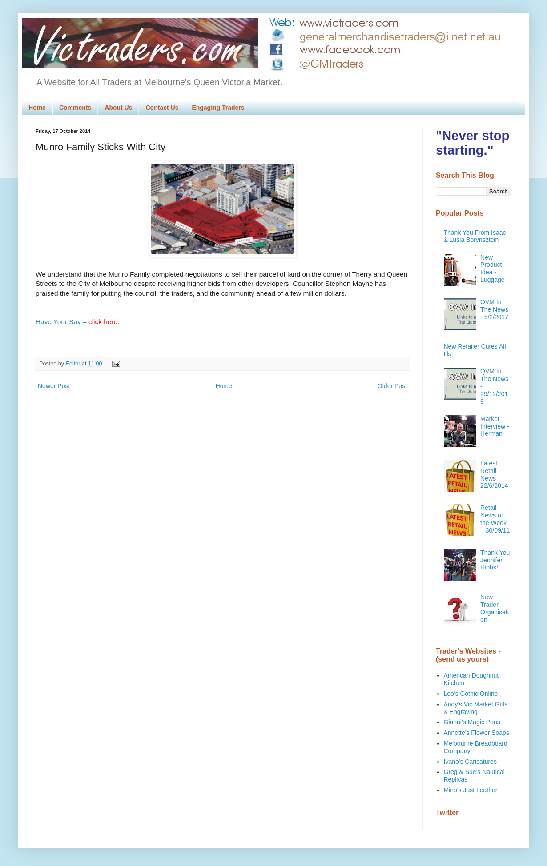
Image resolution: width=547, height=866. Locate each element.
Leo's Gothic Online (471, 693)
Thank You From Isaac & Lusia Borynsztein (475, 236)
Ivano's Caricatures (470, 761)
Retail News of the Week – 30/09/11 (495, 518)
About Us (118, 107)
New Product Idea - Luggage (492, 268)
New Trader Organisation (494, 608)
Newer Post (54, 385)
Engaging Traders (218, 107)
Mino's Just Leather (471, 790)
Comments (75, 107)
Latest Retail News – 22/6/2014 (494, 474)
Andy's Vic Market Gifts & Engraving (476, 708)
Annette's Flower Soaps (476, 732)
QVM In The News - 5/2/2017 (494, 309)
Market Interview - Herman (494, 426)
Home (37, 107)
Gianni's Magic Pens (472, 722)
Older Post (392, 385)
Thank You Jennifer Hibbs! (495, 560)
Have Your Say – (77, 321)
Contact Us (161, 107)
